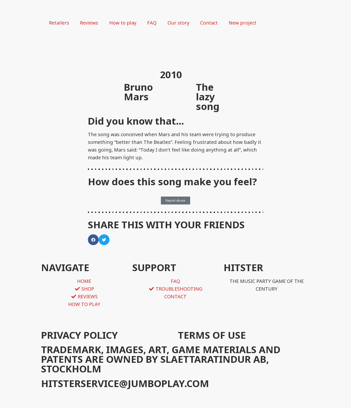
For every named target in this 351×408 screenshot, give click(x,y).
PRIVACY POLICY (79, 335)
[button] (93, 239)
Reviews (89, 22)
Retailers (59, 22)
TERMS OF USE (212, 335)
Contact (209, 22)
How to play (122, 22)
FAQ (152, 22)
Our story (178, 22)
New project (242, 22)
